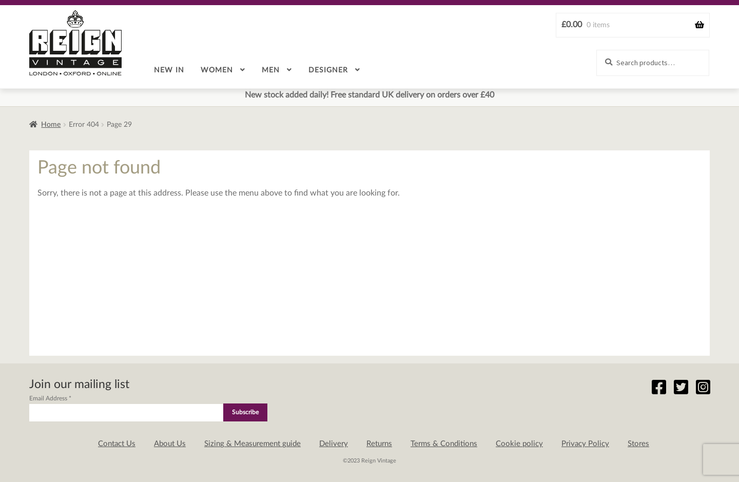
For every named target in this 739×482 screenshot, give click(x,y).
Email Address (50, 398)
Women (217, 70)
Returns (379, 444)
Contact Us (116, 444)
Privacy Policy (585, 444)
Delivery (333, 444)
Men (271, 70)
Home (51, 124)
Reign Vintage (75, 42)
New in (169, 70)
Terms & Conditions (444, 444)
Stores (638, 444)
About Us (170, 444)
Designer (328, 70)
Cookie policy (519, 444)
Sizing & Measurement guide (252, 444)
